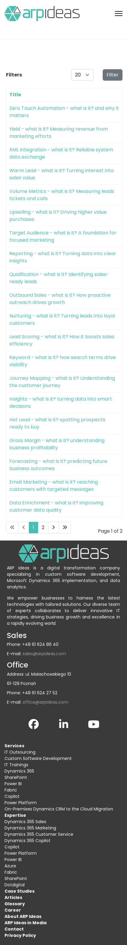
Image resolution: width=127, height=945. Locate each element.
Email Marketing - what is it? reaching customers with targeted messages (53, 486)
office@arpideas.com (45, 702)
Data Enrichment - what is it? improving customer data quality (56, 506)
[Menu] (118, 14)
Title (15, 94)
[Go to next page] (53, 527)
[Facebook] (34, 723)
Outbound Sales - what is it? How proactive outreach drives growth (60, 299)
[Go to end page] (65, 527)
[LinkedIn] (64, 723)
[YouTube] (94, 723)
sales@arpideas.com (44, 654)
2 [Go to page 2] (43, 527)
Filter (113, 74)
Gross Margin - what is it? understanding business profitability (56, 444)
